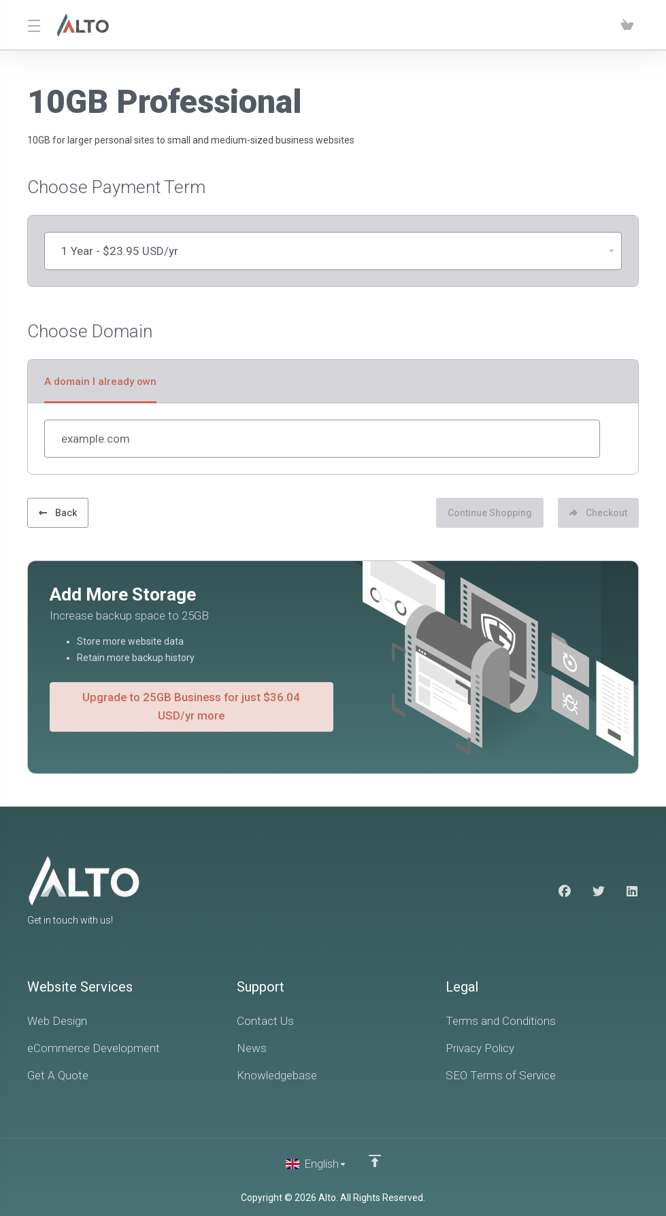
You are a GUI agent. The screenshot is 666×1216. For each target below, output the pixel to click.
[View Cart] (627, 25)
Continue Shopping (486, 511)
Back (58, 511)
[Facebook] (565, 890)
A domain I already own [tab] (100, 381)
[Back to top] (376, 1159)
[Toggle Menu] (34, 25)
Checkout (598, 511)
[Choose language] (316, 1163)
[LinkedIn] (633, 890)
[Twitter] (599, 890)
